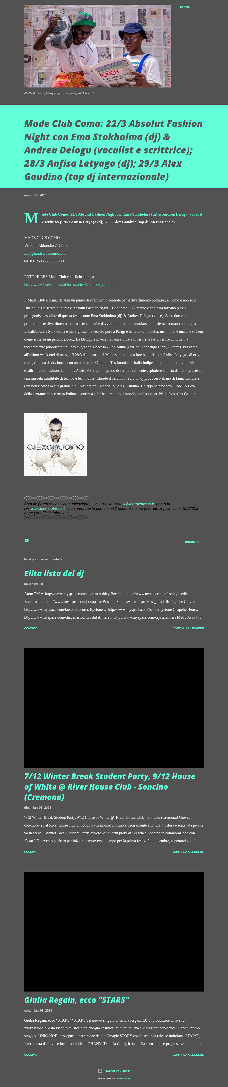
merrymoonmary (123, 1078)
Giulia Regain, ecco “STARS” (76, 999)
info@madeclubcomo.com (45, 253)
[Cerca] (185, 7)
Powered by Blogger (114, 1070)
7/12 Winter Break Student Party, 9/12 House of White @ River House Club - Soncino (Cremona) (109, 786)
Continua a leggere (188, 628)
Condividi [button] (192, 542)
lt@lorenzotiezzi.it (138, 504)
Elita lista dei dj (54, 573)
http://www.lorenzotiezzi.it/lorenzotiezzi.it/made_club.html (70, 284)
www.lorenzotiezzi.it (48, 508)
